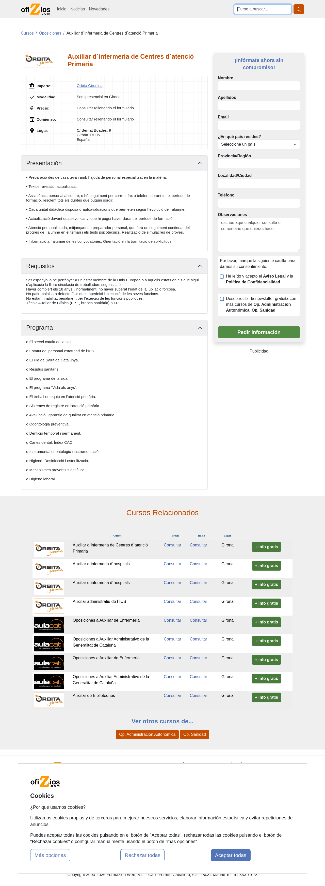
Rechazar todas (142, 855)
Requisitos (40, 266)
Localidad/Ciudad (235, 175)
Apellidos (227, 97)
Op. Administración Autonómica (147, 734)
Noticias (77, 9)
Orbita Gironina (90, 85)
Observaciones (232, 214)
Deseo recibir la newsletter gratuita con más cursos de (261, 304)
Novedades (99, 9)
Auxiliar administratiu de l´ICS (99, 601)
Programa (39, 327)
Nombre (225, 78)
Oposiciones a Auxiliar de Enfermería (106, 620)
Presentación (44, 163)
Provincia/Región (234, 156)
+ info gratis (266, 547)
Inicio (61, 9)
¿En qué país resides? (239, 136)
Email (223, 117)
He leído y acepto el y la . (259, 279)
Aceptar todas (230, 855)
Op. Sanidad (194, 734)
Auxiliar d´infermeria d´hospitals (101, 564)
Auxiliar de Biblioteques (94, 695)
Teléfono (226, 195)
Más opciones (50, 855)
